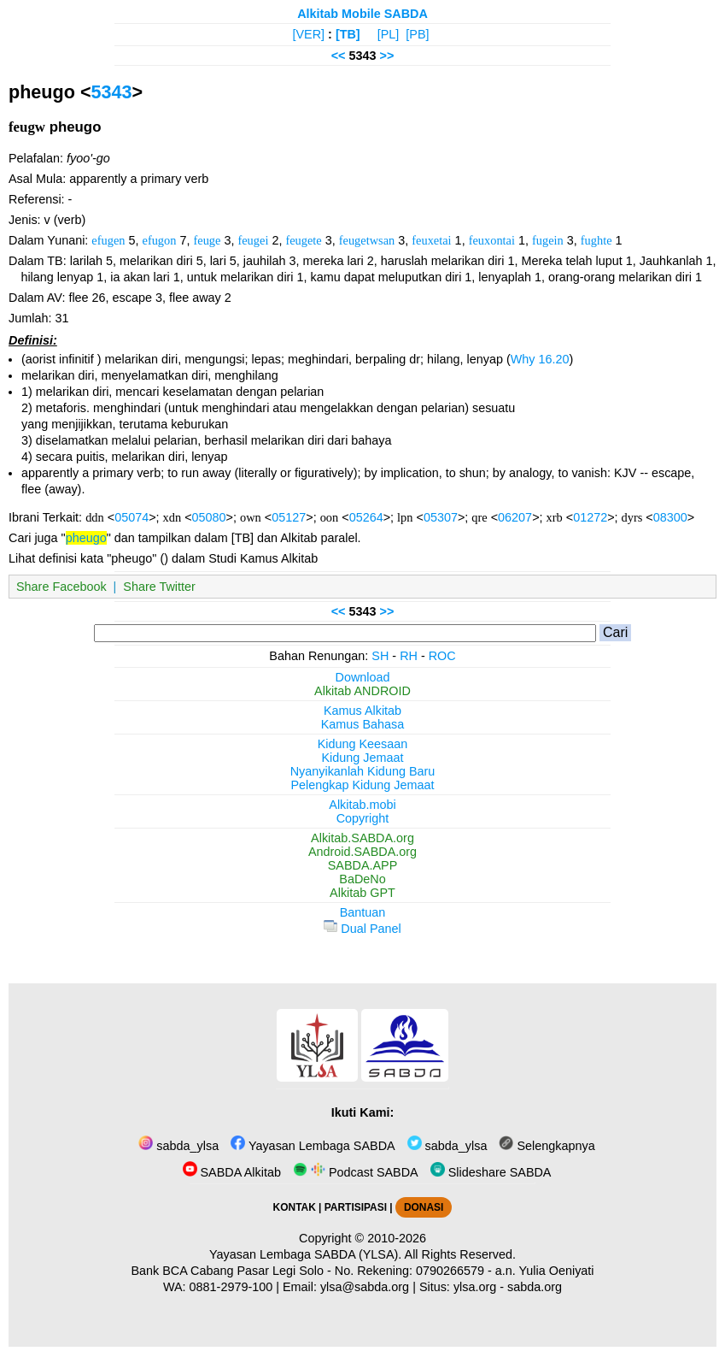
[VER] (309, 34)
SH (380, 656)
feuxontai (492, 240)
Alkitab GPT (362, 893)
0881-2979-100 (231, 1287)
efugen (108, 240)
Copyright (362, 818)
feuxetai (431, 240)
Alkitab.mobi (362, 804)
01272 (590, 517)
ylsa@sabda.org (364, 1287)
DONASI (423, 1207)
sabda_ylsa (178, 1146)
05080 (209, 517)
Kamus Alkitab (362, 710)
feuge (206, 240)
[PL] (388, 34)
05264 (366, 517)
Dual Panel (362, 928)
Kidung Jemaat (363, 757)
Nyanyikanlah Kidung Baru (363, 771)
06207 (515, 517)
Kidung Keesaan (363, 744)
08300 (670, 517)
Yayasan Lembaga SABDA (313, 1146)
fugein (548, 240)
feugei (252, 240)
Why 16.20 (540, 359)
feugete (303, 240)
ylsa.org (474, 1287)
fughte (596, 240)
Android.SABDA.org (362, 851)
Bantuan (363, 912)
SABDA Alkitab (232, 1172)
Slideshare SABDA (491, 1172)
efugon (160, 240)
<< (338, 55)
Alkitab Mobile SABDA (362, 14)
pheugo (86, 538)
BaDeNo (362, 879)
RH (409, 656)
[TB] (348, 34)
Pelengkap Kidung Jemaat (362, 785)
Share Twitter (159, 586)
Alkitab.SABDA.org (362, 838)
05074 (131, 517)
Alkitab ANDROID (362, 691)
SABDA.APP (363, 865)
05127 (289, 517)
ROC (442, 656)
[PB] (417, 34)
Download (363, 677)
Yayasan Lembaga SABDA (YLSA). (305, 1254)
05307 (441, 517)
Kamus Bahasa (363, 724)
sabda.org (534, 1287)
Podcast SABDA (355, 1172)
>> (387, 55)
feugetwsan (367, 240)
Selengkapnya (546, 1146)
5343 (111, 92)
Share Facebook (61, 586)
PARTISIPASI (355, 1207)
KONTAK (294, 1207)
